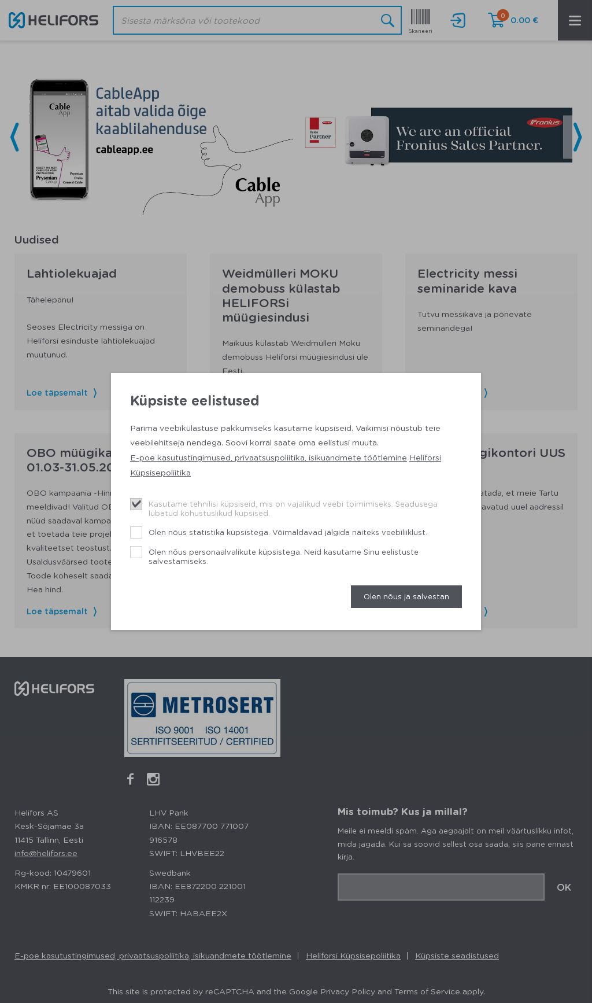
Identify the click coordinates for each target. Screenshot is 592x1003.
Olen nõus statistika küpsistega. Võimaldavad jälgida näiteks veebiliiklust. (288, 532)
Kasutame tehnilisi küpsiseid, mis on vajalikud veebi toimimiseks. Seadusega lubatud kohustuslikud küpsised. (293, 508)
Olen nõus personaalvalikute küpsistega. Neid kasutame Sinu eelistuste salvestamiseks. (284, 556)
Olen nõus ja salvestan (406, 596)
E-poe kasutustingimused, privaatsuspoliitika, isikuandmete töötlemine (268, 457)
